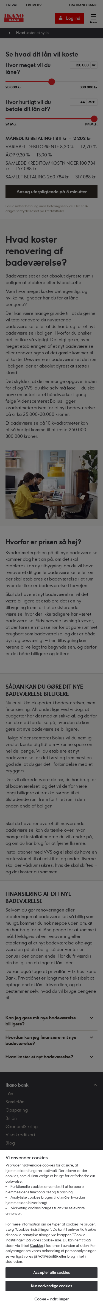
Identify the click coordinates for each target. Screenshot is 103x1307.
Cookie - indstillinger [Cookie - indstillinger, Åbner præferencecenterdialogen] (51, 1299)
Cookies (36, 1245)
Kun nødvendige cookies (51, 1286)
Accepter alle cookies (51, 1272)
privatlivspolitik (46, 1256)
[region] (51, 1228)
